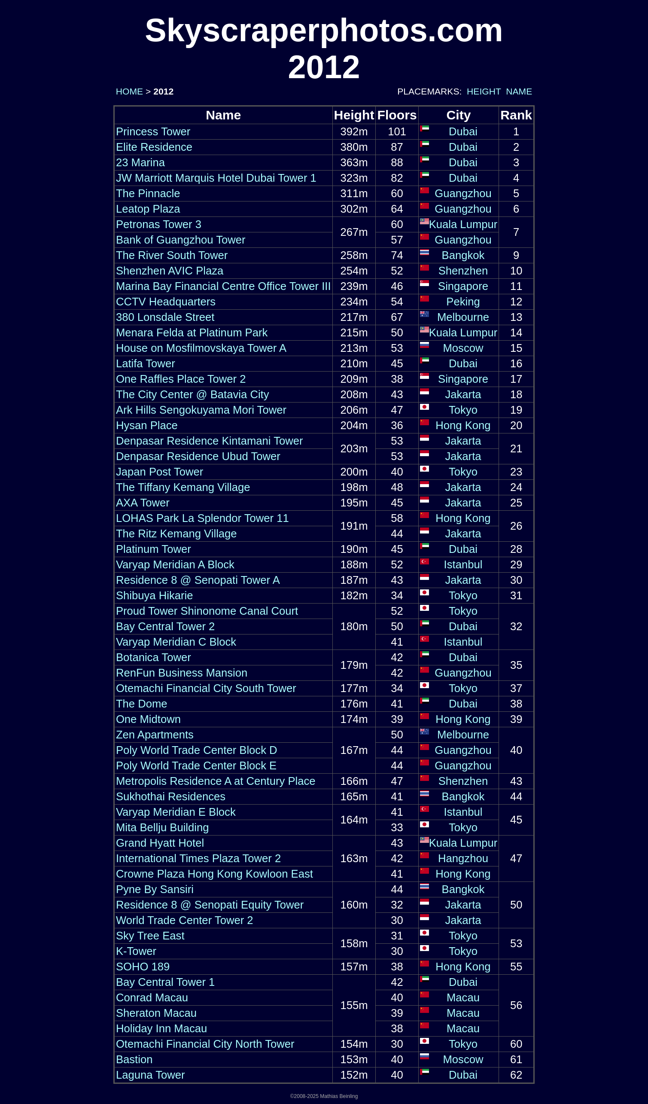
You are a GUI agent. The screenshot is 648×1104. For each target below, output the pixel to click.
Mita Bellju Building (162, 827)
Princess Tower (153, 131)
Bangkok (463, 255)
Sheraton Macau (156, 1013)
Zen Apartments (155, 735)
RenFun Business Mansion (181, 673)
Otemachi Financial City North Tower (205, 1044)
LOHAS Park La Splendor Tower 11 (202, 518)
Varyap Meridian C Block (176, 642)
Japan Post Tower (159, 472)
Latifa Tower (145, 363)
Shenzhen (463, 271)
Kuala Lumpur (463, 224)
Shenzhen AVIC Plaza (169, 271)
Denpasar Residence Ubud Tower (198, 456)
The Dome (141, 704)
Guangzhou (463, 193)
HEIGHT (483, 91)
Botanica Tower (153, 657)
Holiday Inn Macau (161, 1028)
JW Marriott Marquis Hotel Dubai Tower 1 (216, 178)
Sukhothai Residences (170, 796)
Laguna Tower (150, 1075)
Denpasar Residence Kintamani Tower (209, 441)
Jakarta (463, 394)
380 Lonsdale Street (165, 317)
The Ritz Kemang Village (176, 534)
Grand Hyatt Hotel (160, 843)
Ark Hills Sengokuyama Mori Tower (201, 410)
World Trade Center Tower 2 (184, 920)
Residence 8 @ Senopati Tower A (198, 580)
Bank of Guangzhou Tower (181, 240)
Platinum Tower (153, 549)
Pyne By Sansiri (155, 889)
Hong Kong (462, 425)
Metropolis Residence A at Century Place (216, 781)
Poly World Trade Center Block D (196, 750)
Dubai (463, 131)
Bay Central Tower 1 (165, 982)
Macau (463, 997)
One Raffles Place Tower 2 (181, 379)
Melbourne (463, 317)
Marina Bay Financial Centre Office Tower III (223, 286)
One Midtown (148, 719)
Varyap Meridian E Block (176, 812)
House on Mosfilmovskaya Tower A (201, 348)
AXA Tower (143, 503)
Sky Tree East (150, 936)
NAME (519, 91)
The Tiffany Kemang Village (183, 487)
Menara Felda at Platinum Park (192, 332)
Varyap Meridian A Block (175, 564)
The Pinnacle (148, 193)
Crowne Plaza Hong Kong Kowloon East (214, 874)
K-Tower (136, 951)
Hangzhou (463, 858)
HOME (128, 91)
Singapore (463, 286)
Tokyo (463, 410)
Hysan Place (147, 425)
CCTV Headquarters (166, 302)
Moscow (463, 348)
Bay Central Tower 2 (165, 626)
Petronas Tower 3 (158, 224)
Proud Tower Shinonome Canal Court (207, 611)
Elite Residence (154, 147)
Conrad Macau (152, 997)
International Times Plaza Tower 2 (198, 858)
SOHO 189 (143, 967)
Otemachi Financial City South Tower (206, 688)
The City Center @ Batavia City (192, 394)
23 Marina (140, 162)
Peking (463, 302)
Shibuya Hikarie (154, 595)
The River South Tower (172, 255)
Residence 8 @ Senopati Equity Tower (210, 905)
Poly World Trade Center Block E (196, 765)
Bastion (134, 1059)
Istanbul (463, 564)
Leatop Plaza (148, 209)
